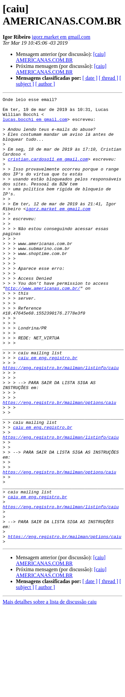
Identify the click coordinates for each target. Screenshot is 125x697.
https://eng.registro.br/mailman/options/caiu (59, 464)
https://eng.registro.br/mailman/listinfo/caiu (61, 422)
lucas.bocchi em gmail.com (35, 124)
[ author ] (45, 84)
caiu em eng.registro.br (47, 410)
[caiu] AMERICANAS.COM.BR (60, 57)
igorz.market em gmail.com (61, 37)
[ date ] (89, 78)
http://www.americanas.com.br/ (42, 327)
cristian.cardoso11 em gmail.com (48, 172)
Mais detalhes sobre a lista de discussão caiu (50, 691)
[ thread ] (108, 78)
